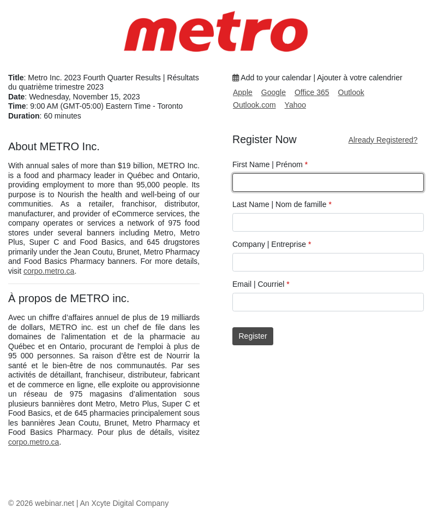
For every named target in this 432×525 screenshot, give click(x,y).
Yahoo (295, 105)
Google (273, 92)
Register (253, 336)
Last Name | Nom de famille (282, 204)
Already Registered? (383, 139)
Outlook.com (254, 105)
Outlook (351, 92)
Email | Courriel (261, 284)
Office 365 (312, 92)
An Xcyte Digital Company (124, 503)
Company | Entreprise (271, 244)
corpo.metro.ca (48, 271)
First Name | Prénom (270, 164)
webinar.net (54, 503)
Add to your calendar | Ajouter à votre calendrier (317, 77)
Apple (243, 92)
